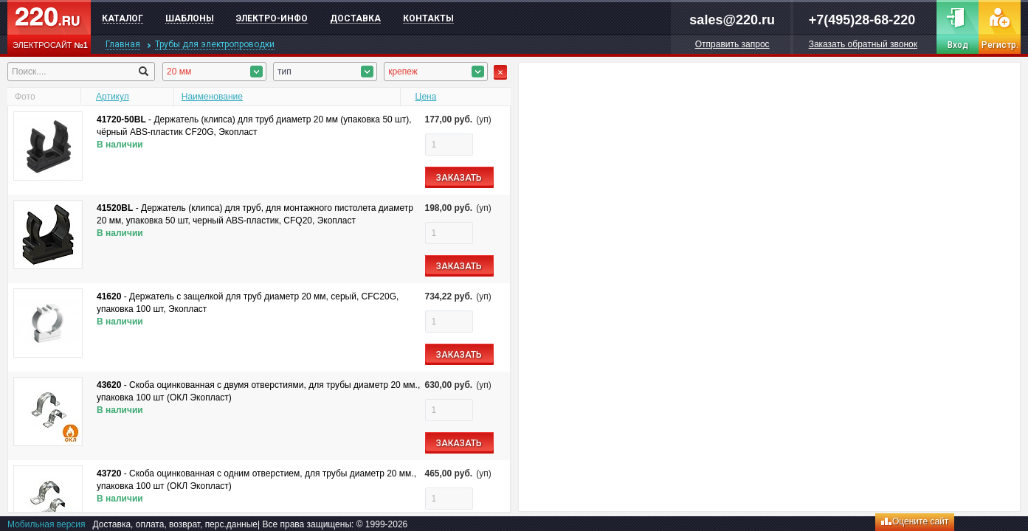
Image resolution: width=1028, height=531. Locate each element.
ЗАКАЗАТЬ (459, 178)
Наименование (212, 96)
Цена (426, 96)
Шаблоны (189, 18)
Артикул (112, 96)
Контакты (428, 18)
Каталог (122, 18)
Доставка (355, 18)
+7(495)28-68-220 (862, 20)
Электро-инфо (272, 18)
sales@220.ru (732, 20)
